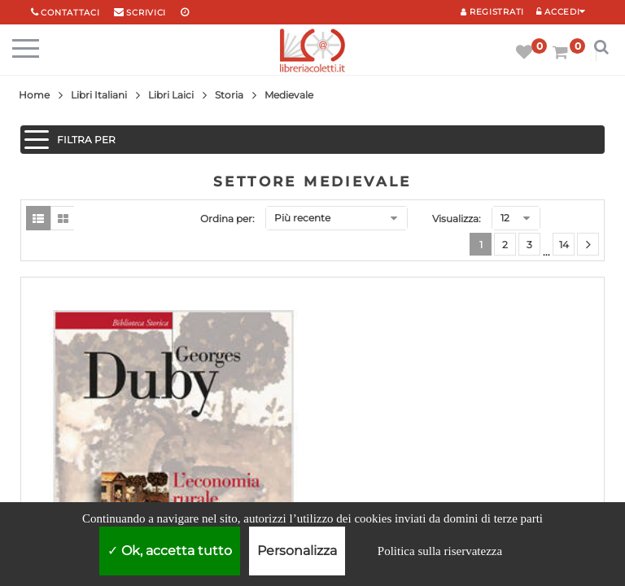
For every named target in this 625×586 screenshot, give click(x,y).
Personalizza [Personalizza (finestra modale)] (297, 550)
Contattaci (70, 12)
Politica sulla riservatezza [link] (440, 551)
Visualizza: (456, 218)
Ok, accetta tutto (169, 550)
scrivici (146, 12)
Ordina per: (227, 218)
